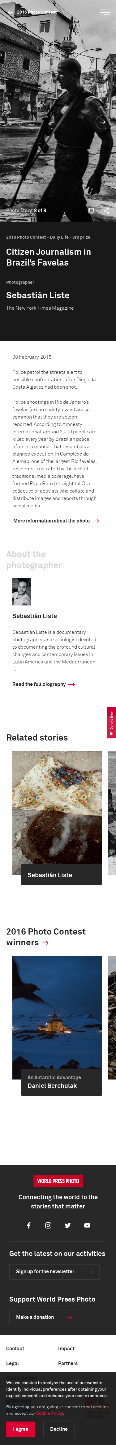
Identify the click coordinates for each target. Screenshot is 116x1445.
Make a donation (35, 1317)
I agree (20, 1429)
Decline (59, 1429)
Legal (12, 1363)
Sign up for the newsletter (45, 1271)
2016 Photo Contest (37, 12)
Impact (66, 1348)
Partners (68, 1363)
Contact (15, 1348)
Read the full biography (39, 684)
